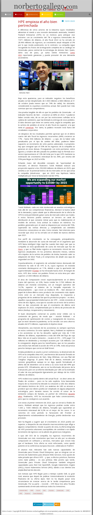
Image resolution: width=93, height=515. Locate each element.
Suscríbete (48, 504)
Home (8, 14)
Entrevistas (32, 14)
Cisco (20, 249)
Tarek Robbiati (37, 493)
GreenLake (60, 490)
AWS (31, 490)
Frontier (35, 270)
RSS (57, 504)
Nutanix (27, 493)
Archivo (59, 14)
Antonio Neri (23, 490)
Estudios (46, 14)
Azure (38, 490)
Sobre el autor (7, 511)
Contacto (38, 504)
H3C (68, 490)
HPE (20, 493)
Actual (19, 14)
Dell (44, 490)
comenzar (29, 127)
